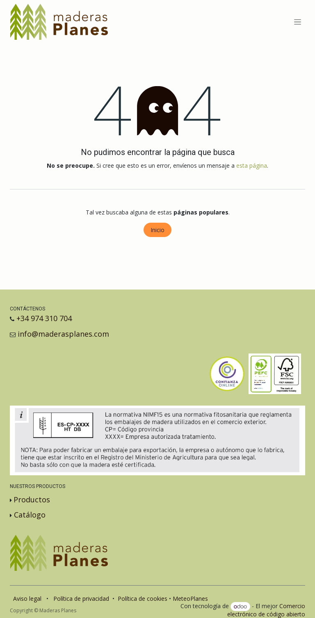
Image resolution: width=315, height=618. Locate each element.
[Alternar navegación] (297, 22)
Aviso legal (27, 598)
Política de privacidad (81, 598)
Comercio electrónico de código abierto (266, 610)
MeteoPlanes (190, 598)
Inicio (157, 230)
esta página (251, 165)
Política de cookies (142, 598)
